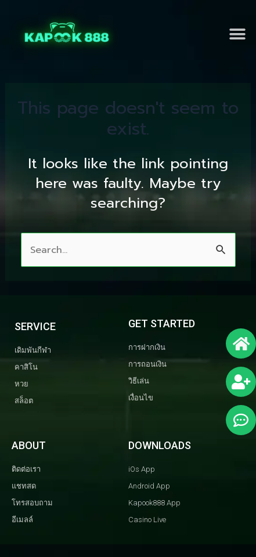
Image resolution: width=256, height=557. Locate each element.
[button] (237, 34)
